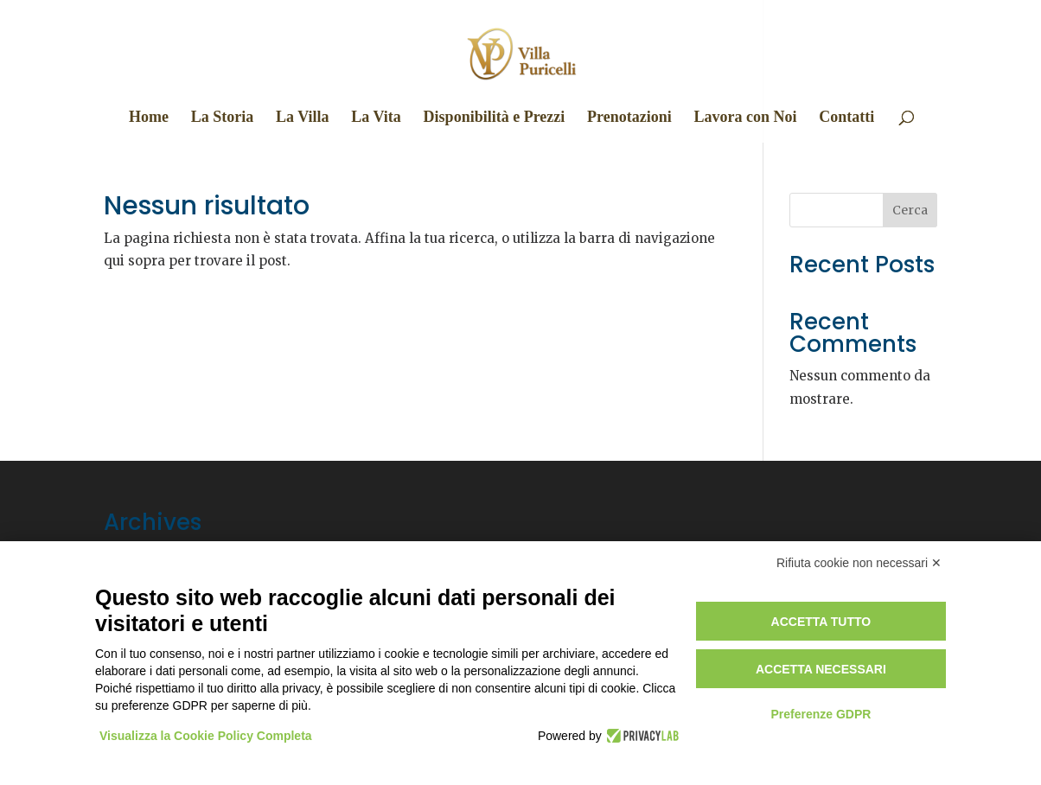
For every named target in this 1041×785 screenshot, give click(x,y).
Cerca (910, 210)
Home (149, 118)
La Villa (302, 118)
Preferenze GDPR (820, 714)
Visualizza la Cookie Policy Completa (205, 736)
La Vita (376, 118)
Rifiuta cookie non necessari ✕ (859, 563)
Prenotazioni (629, 118)
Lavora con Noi (744, 118)
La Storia (222, 118)
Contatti (846, 118)
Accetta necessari (821, 669)
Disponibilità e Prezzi (494, 118)
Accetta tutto (821, 622)
